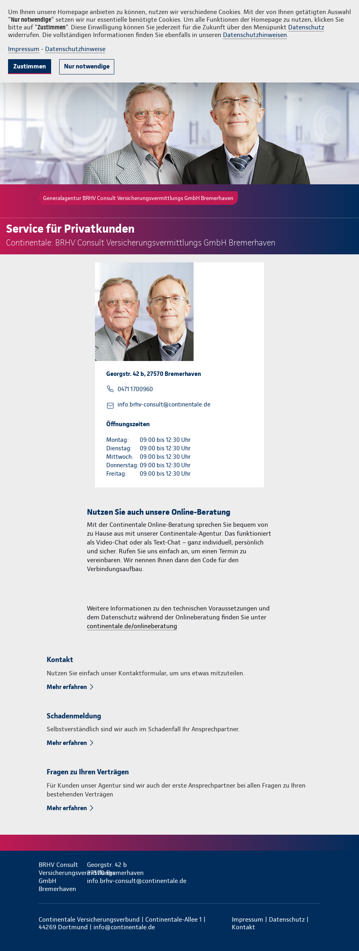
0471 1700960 (135, 389)
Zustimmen (29, 66)
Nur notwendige (86, 66)
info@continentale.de (124, 927)
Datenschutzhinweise (75, 49)
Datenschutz (306, 27)
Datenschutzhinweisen (255, 35)
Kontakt (243, 927)
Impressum (23, 49)
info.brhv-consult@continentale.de (164, 404)
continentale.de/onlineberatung (132, 626)
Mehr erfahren (67, 687)
